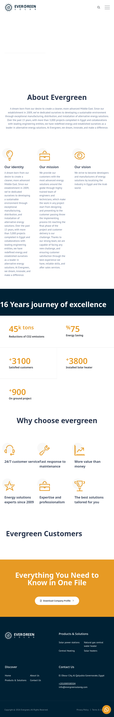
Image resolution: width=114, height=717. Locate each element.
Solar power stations (69, 642)
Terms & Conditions (101, 709)
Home (8, 675)
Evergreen (25, 709)
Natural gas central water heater (93, 644)
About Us (34, 675)
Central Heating (67, 650)
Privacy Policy (83, 709)
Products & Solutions (15, 679)
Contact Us (35, 679)
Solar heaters (90, 650)
